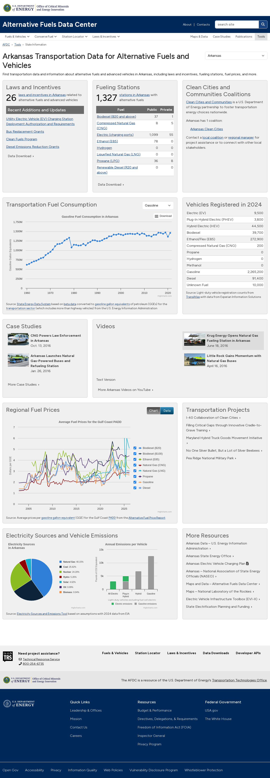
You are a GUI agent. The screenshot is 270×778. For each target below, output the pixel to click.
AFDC (6, 44)
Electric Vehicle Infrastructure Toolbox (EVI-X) (223, 599)
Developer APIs (248, 653)
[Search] (263, 24)
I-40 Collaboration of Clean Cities (213, 418)
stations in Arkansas (134, 95)
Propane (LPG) (108, 161)
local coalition (212, 137)
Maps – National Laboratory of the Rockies (220, 591)
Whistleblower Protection (204, 770)
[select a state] (236, 56)
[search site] (237, 24)
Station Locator (75, 36)
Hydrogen (104, 148)
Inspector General (151, 736)
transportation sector (20, 308)
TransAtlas (193, 297)
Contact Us (78, 727)
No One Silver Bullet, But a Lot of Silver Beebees (224, 450)
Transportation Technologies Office (239, 680)
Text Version (105, 380)
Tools (261, 36)
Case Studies (222, 36)
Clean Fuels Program (21, 139)
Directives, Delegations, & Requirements (168, 719)
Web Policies (113, 770)
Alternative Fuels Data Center (50, 24)
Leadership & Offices (86, 710)
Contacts (203, 24)
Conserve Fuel (46, 36)
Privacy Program (149, 744)
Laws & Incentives (106, 36)
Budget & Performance (155, 710)
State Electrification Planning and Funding (219, 607)
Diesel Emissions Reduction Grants (32, 147)
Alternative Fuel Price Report (146, 517)
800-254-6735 (31, 664)
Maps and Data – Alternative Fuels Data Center (223, 584)
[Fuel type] (158, 205)
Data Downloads (216, 653)
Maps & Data (199, 36)
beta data (70, 304)
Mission (76, 719)
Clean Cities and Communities (209, 102)
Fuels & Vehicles (17, 36)
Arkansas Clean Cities (206, 129)
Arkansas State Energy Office (210, 556)
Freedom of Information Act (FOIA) (164, 727)
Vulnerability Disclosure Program (154, 770)
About (187, 24)
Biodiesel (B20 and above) (116, 117)
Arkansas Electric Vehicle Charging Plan (217, 564)
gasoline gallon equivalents (112, 304)
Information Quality (82, 770)
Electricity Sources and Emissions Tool (42, 613)
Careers (76, 736)
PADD (112, 517)
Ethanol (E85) (107, 141)
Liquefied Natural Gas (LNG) (118, 154)
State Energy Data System (34, 304)
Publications (244, 36)
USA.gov (211, 710)
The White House (218, 719)
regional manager (241, 137)
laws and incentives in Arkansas (42, 95)
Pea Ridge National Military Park (211, 458)
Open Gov (10, 770)
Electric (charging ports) (115, 135)
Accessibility (34, 770)
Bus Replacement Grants (25, 132)
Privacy (56, 770)
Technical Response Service (39, 659)
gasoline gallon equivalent (58, 517)
